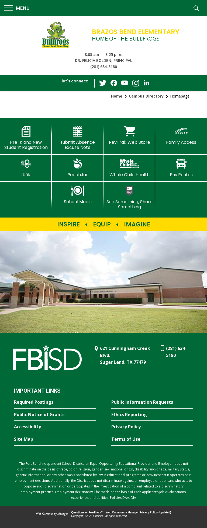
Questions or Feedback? (87, 512)
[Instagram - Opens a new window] (135, 83)
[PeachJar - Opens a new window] (77, 167)
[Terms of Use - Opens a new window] (152, 439)
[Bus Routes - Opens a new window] (181, 167)
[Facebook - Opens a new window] (114, 83)
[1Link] (26, 167)
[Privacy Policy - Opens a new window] (152, 427)
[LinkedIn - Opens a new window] (146, 82)
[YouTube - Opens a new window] (124, 83)
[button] (17, 8)
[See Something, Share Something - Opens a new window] (129, 197)
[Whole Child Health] (129, 167)
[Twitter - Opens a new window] (103, 83)
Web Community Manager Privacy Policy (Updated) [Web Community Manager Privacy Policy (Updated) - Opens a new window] (138, 512)
